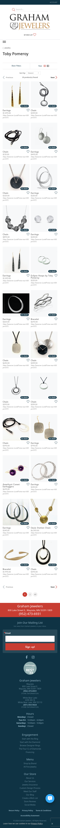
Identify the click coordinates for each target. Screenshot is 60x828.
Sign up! (30, 646)
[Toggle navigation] (4, 42)
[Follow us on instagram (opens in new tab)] (33, 657)
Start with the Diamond (30, 742)
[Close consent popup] (52, 824)
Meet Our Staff (30, 791)
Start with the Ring (30, 738)
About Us (30, 778)
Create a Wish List (30, 798)
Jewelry (7, 48)
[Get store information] (30, 693)
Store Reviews (30, 801)
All (35, 594)
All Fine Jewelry (30, 766)
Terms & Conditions (43, 810)
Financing (30, 752)
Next (53, 77)
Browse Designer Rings (30, 745)
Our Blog (30, 794)
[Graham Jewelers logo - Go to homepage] (30, 22)
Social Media (30, 804)
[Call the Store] (30, 691)
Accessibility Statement (30, 815)
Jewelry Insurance (30, 784)
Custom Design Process (30, 788)
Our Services (29, 781)
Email (8, 633)
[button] (53, 2)
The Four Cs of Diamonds (30, 749)
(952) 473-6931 (30, 613)
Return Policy (14, 810)
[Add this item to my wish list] (27, 110)
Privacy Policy (27, 810)
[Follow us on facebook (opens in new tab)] (26, 657)
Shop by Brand (30, 763)
